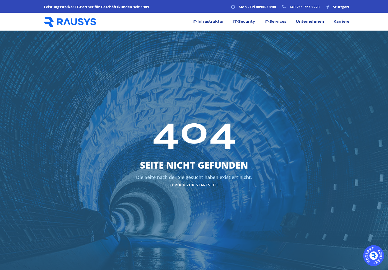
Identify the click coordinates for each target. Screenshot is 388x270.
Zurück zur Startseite (194, 184)
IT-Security (244, 21)
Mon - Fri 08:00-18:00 (253, 6)
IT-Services (275, 21)
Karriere (341, 21)
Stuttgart (337, 6)
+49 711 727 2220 (301, 6)
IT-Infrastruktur (208, 21)
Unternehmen (310, 21)
